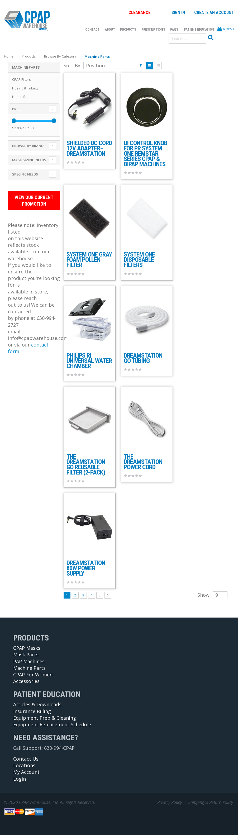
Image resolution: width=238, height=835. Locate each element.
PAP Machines (29, 661)
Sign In (178, 12)
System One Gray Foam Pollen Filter (89, 260)
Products (29, 56)
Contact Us (26, 759)
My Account (26, 772)
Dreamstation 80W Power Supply (85, 568)
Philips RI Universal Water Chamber (89, 361)
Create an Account (214, 12)
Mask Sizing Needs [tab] (29, 160)
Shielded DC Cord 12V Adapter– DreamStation (89, 148)
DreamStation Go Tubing (143, 358)
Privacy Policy (169, 802)
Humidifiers (21, 96)
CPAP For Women (33, 674)
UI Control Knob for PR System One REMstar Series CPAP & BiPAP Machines (145, 153)
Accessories (26, 681)
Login (19, 779)
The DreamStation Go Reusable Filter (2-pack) (85, 464)
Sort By (72, 65)
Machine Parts (29, 668)
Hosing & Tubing (25, 88)
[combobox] (187, 39)
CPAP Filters (21, 79)
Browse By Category (60, 56)
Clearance (139, 12)
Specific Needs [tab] (25, 174)
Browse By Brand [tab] (28, 145)
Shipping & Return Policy (210, 802)
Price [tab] (16, 109)
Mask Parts (26, 654)
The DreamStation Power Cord (143, 462)
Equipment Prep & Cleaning (44, 718)
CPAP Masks (26, 648)
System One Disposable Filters (139, 260)
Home (8, 56)
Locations (24, 765)
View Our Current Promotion (32, 200)
